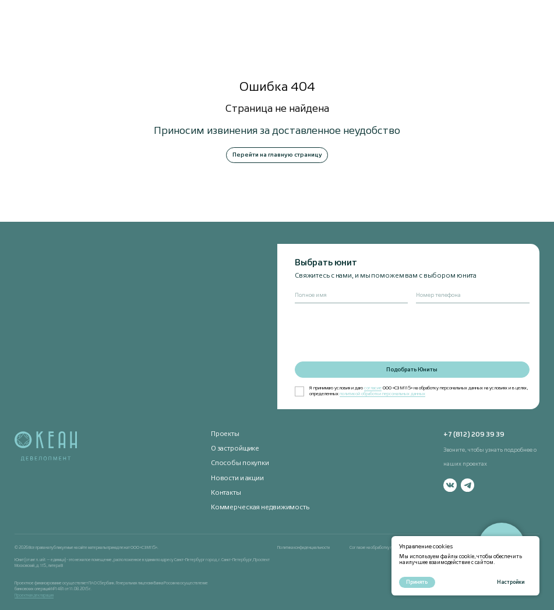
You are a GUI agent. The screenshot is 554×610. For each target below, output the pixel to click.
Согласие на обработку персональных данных (389, 548)
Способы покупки (240, 463)
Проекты (225, 434)
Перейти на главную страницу (277, 155)
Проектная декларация (34, 596)
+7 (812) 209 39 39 (473, 434)
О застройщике (235, 449)
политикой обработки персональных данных (382, 394)
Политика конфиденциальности (303, 548)
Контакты (226, 493)
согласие (373, 388)
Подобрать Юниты (411, 370)
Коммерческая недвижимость (260, 508)
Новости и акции (237, 479)
